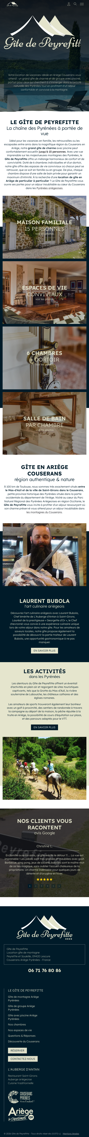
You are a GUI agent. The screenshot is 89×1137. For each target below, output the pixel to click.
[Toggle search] (75, 4)
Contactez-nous (23, 1060)
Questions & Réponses (22, 1037)
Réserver (17, 1052)
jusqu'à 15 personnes (52, 151)
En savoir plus (44, 650)
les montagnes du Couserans (44, 512)
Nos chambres (17, 1026)
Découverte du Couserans (24, 1043)
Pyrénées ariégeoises (50, 188)
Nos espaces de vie (20, 1031)
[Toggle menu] (82, 4)
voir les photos (45, 235)
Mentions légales (71, 1133)
